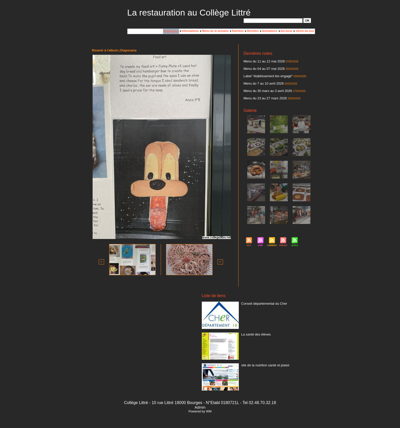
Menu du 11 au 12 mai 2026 (261, 60)
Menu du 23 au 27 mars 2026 (262, 94)
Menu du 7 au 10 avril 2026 (261, 80)
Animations (268, 30)
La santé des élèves (253, 333)
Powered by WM (200, 411)
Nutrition (237, 30)
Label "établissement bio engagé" (264, 74)
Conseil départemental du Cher (260, 302)
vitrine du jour (303, 30)
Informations (189, 30)
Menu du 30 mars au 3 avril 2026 (264, 87)
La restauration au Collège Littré (189, 12)
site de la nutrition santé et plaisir (261, 364)
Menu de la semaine (214, 30)
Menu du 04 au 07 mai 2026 (261, 67)
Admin (200, 407)
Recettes (252, 30)
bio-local (285, 30)
